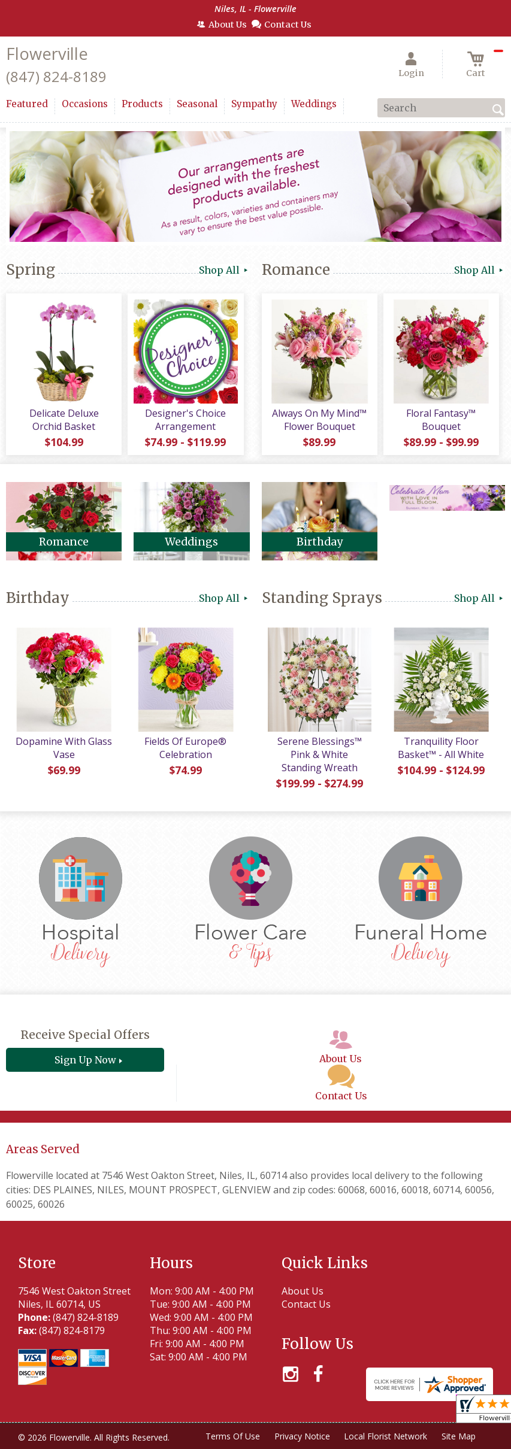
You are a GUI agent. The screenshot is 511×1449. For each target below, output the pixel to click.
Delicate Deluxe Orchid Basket (64, 420)
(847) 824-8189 (56, 76)
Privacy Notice (301, 1436)
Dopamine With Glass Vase (64, 748)
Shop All (224, 270)
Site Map (459, 1436)
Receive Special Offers (85, 1034)
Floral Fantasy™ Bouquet (441, 420)
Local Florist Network (385, 1436)
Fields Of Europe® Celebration (185, 748)
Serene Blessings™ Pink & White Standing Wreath (319, 754)
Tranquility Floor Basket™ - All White (441, 748)
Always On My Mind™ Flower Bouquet (319, 420)
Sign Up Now (85, 1060)
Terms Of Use (232, 1436)
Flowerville (47, 54)
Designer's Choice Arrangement (185, 420)
